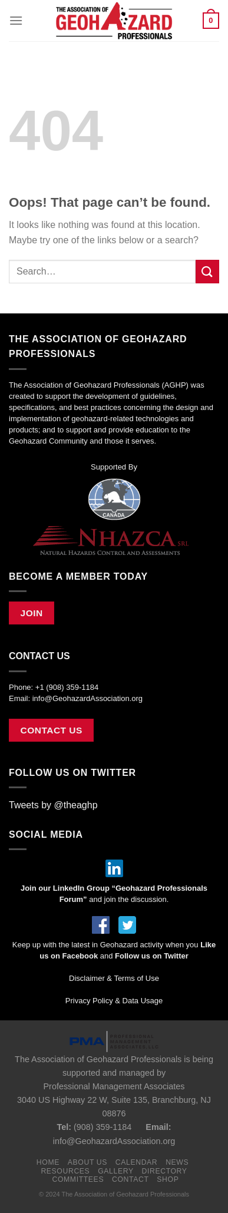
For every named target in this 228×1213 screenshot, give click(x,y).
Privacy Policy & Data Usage (114, 1000)
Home (48, 1162)
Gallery (116, 1171)
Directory (164, 1171)
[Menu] (16, 20)
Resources (65, 1171)
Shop (168, 1179)
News (177, 1162)
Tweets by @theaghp (53, 805)
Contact (130, 1179)
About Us (87, 1162)
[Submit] (207, 271)
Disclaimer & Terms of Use (114, 978)
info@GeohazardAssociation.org (87, 698)
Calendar (136, 1162)
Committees (78, 1179)
